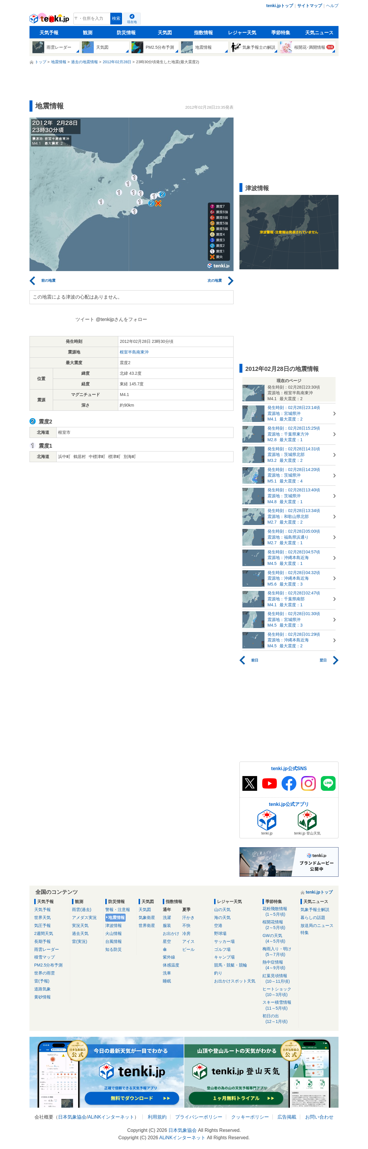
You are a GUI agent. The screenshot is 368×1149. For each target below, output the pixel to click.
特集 (304, 932)
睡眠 (167, 981)
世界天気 (42, 917)
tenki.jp (49, 20)
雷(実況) (79, 941)
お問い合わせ (319, 1116)
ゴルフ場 (222, 949)
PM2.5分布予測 (48, 965)
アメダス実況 (84, 917)
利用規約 (157, 1116)
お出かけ (171, 933)
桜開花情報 (279, 925)
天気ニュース (319, 32)
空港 (218, 925)
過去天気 (80, 933)
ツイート (84, 319)
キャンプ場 (224, 957)
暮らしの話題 (312, 917)
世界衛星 (147, 925)
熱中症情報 (279, 965)
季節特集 (280, 32)
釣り (218, 973)
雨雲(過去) (81, 909)
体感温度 (171, 965)
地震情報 (116, 917)
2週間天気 (43, 933)
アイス (188, 941)
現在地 (132, 22)
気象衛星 (147, 917)
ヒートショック (279, 992)
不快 (186, 925)
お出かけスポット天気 (234, 981)
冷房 (186, 933)
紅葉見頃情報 (279, 978)
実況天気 (80, 925)
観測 (87, 32)
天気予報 (49, 32)
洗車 (167, 973)
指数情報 (203, 32)
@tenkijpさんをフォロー (121, 319)
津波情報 (113, 925)
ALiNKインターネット (111, 1116)
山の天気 (222, 909)
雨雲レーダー (46, 949)
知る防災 (113, 949)
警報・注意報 (117, 909)
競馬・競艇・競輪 (230, 965)
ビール (188, 949)
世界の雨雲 (44, 973)
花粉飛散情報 (279, 911)
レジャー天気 (242, 32)
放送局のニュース (317, 925)
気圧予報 (42, 925)
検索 (116, 18)
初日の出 (279, 1018)
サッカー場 (224, 941)
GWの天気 (279, 938)
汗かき (188, 917)
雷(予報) (41, 981)
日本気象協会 (72, 1116)
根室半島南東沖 (134, 352)
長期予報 (42, 941)
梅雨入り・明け (279, 951)
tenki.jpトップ (279, 5)
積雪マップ (44, 957)
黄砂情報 (42, 997)
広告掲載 (286, 1116)
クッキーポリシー (250, 1116)
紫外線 (169, 957)
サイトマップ (309, 5)
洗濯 (167, 917)
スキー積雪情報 (279, 1005)
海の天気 (222, 917)
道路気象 (42, 989)
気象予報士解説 (314, 909)
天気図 (165, 32)
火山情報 (113, 933)
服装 (167, 925)
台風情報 (113, 941)
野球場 (220, 933)
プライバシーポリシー (198, 1116)
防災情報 (126, 32)
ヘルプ (332, 5)
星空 (167, 941)
